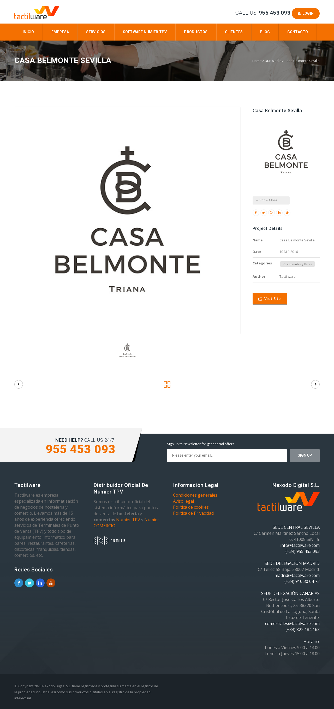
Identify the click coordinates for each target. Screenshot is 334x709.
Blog (265, 32)
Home (257, 60)
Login (306, 13)
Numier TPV (128, 520)
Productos (195, 32)
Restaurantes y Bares (297, 264)
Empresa (60, 32)
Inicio (28, 32)
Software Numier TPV (145, 32)
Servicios (95, 32)
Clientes (234, 32)
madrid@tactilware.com (297, 575)
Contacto (297, 32)
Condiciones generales (195, 495)
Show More (266, 200)
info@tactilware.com (300, 545)
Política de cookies (191, 507)
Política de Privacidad (193, 513)
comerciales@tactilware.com (292, 623)
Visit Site (269, 298)
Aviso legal (183, 501)
